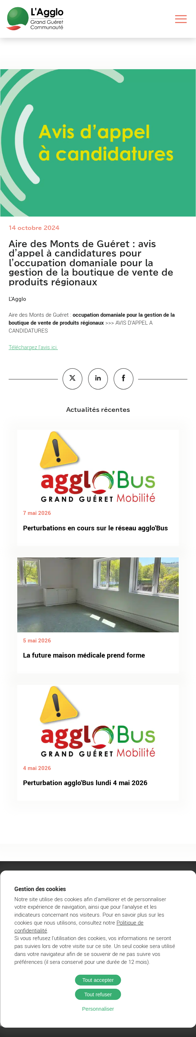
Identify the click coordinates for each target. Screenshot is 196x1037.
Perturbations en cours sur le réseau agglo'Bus (95, 528)
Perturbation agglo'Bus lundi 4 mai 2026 (85, 782)
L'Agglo (17, 298)
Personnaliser (98, 1009)
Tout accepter (98, 980)
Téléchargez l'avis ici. (33, 347)
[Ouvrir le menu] (181, 19)
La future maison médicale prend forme (84, 655)
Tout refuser (98, 994)
